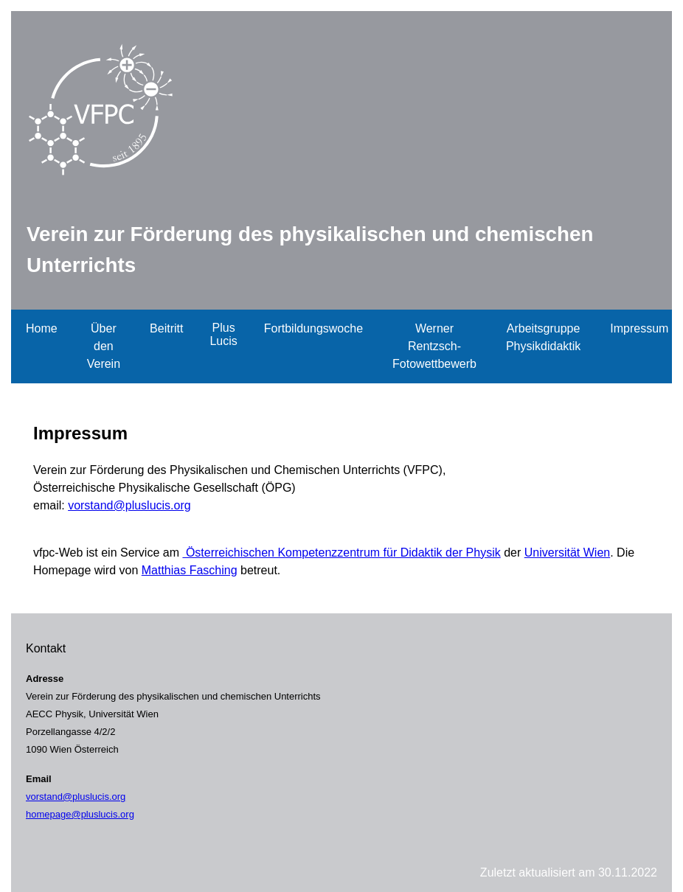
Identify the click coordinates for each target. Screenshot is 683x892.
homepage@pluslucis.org (80, 814)
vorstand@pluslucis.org (129, 505)
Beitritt (166, 328)
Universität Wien (567, 552)
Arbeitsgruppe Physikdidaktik (543, 337)
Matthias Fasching (190, 570)
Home (42, 328)
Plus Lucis (223, 334)
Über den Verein (103, 346)
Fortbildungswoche (313, 328)
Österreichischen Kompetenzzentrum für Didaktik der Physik (341, 552)
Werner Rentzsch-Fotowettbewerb (434, 346)
